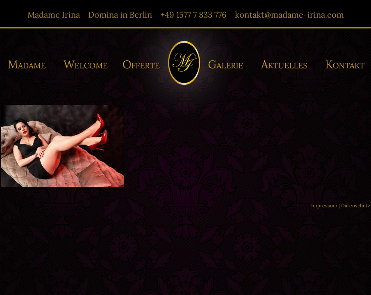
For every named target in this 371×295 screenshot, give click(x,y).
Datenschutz (355, 205)
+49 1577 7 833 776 (193, 14)
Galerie (228, 64)
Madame (30, 64)
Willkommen (86, 64)
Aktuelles (286, 64)
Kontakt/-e (342, 64)
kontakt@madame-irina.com (289, 14)
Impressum (324, 205)
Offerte (140, 64)
